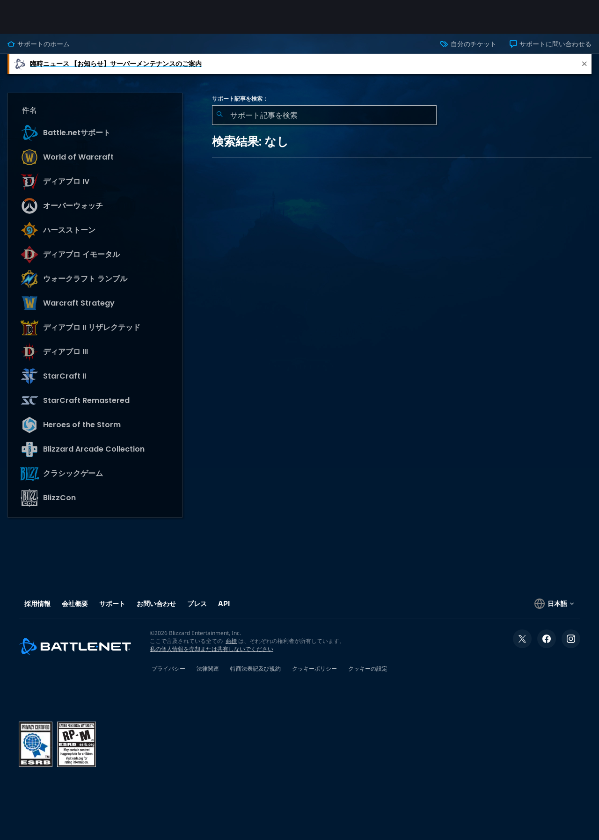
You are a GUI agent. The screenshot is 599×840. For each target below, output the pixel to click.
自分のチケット (468, 44)
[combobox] (324, 115)
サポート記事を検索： (240, 98)
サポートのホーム (38, 44)
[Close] (584, 64)
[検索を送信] (219, 115)
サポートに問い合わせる (551, 44)
